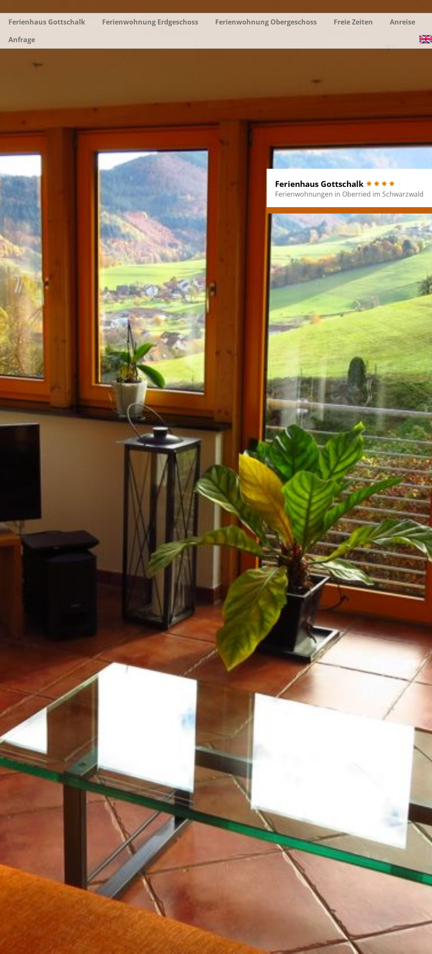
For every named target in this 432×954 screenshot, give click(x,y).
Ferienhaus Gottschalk (46, 22)
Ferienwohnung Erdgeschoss (150, 22)
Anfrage (21, 39)
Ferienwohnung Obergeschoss (266, 22)
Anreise (402, 22)
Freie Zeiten (353, 22)
